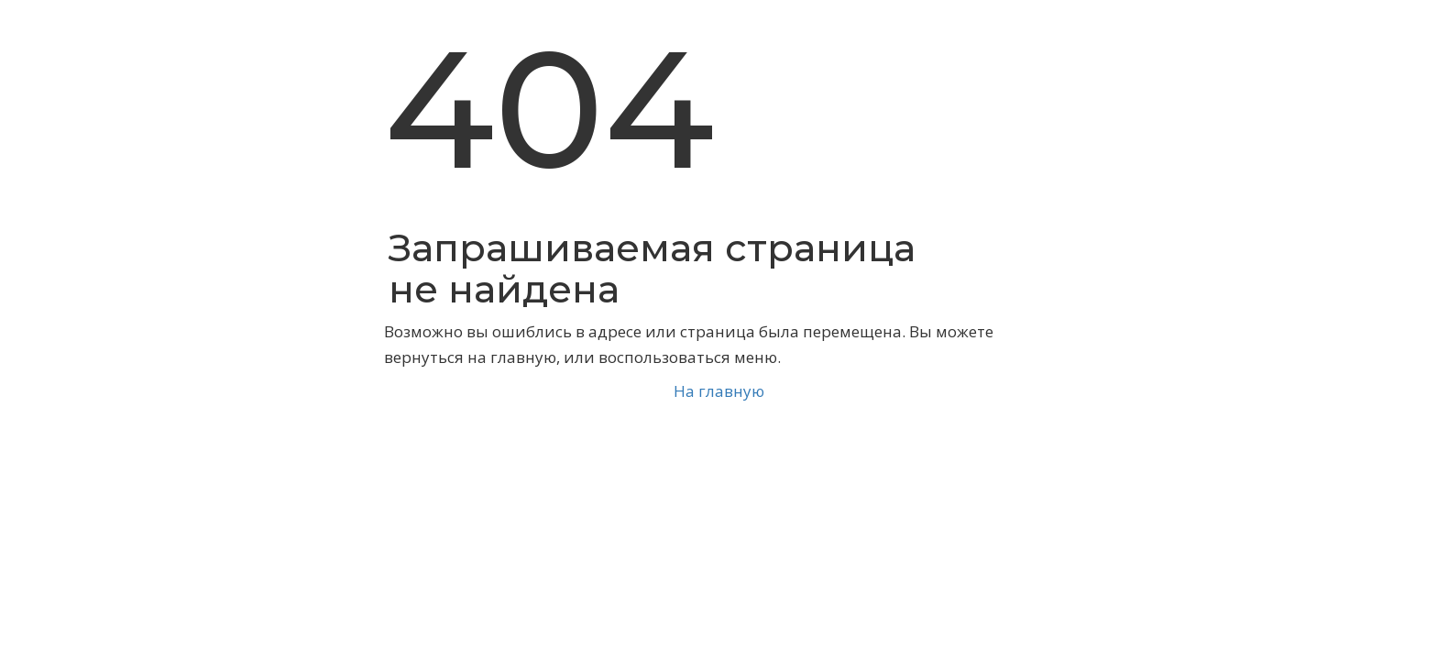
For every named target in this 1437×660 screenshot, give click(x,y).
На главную (719, 391)
